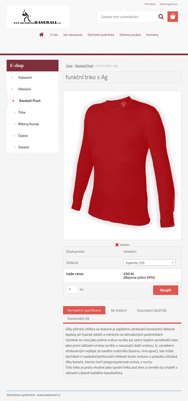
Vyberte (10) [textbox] (135, 263)
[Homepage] (41, 34)
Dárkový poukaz (130, 34)
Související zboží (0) (151, 310)
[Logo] (38, 16)
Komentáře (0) (78, 318)
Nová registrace (169, 4)
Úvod (69, 65)
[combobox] (149, 262)
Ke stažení (119, 310)
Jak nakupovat (72, 34)
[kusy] (72, 289)
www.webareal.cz (49, 394)
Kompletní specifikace (84, 310)
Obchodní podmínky (101, 34)
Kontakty (152, 34)
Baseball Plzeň (84, 65)
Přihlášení (150, 4)
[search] (161, 16)
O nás (54, 34)
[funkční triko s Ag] (122, 93)
